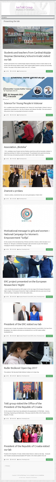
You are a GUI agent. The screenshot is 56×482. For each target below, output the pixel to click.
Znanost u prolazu (13, 190)
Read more (49, 71)
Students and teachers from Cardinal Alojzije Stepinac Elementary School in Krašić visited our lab (27, 56)
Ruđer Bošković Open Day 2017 (20, 368)
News (20, 249)
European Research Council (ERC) (26, 296)
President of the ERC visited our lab (22, 324)
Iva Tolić (7, 71)
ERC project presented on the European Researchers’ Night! (25, 283)
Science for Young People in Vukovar (23, 103)
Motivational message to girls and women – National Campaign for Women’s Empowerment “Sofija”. (27, 234)
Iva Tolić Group (24, 7)
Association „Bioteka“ (15, 147)
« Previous (7, 466)
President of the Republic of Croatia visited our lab (27, 448)
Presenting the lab (22, 71)
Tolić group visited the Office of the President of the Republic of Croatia (23, 405)
